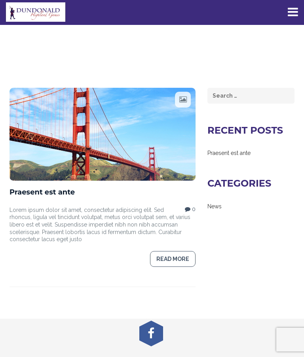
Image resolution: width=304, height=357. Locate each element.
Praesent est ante (42, 192)
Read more (172, 259)
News (214, 206)
